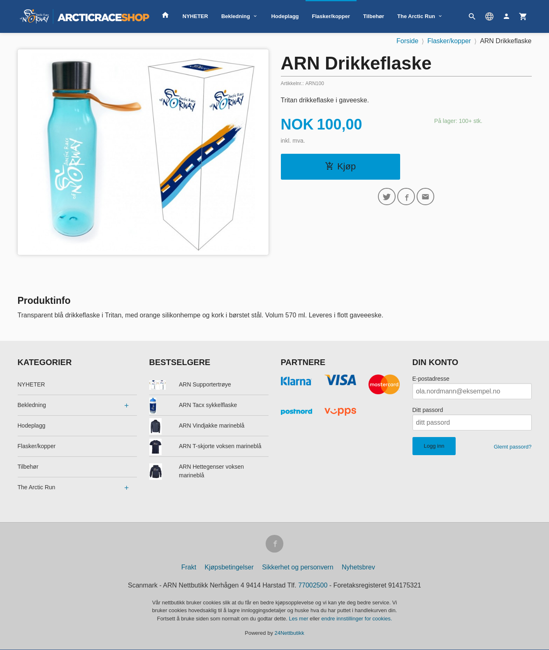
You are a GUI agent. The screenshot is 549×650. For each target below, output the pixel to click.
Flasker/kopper (331, 16)
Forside (407, 40)
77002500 (312, 585)
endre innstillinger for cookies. (356, 619)
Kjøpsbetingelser (229, 567)
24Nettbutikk (289, 634)
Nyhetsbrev (358, 567)
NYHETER (195, 16)
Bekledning (235, 16)
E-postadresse (430, 378)
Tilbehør (373, 16)
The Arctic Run (416, 16)
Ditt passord (427, 410)
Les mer (299, 619)
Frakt (188, 567)
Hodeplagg (285, 16)
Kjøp (340, 166)
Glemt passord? (513, 447)
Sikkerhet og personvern (297, 567)
